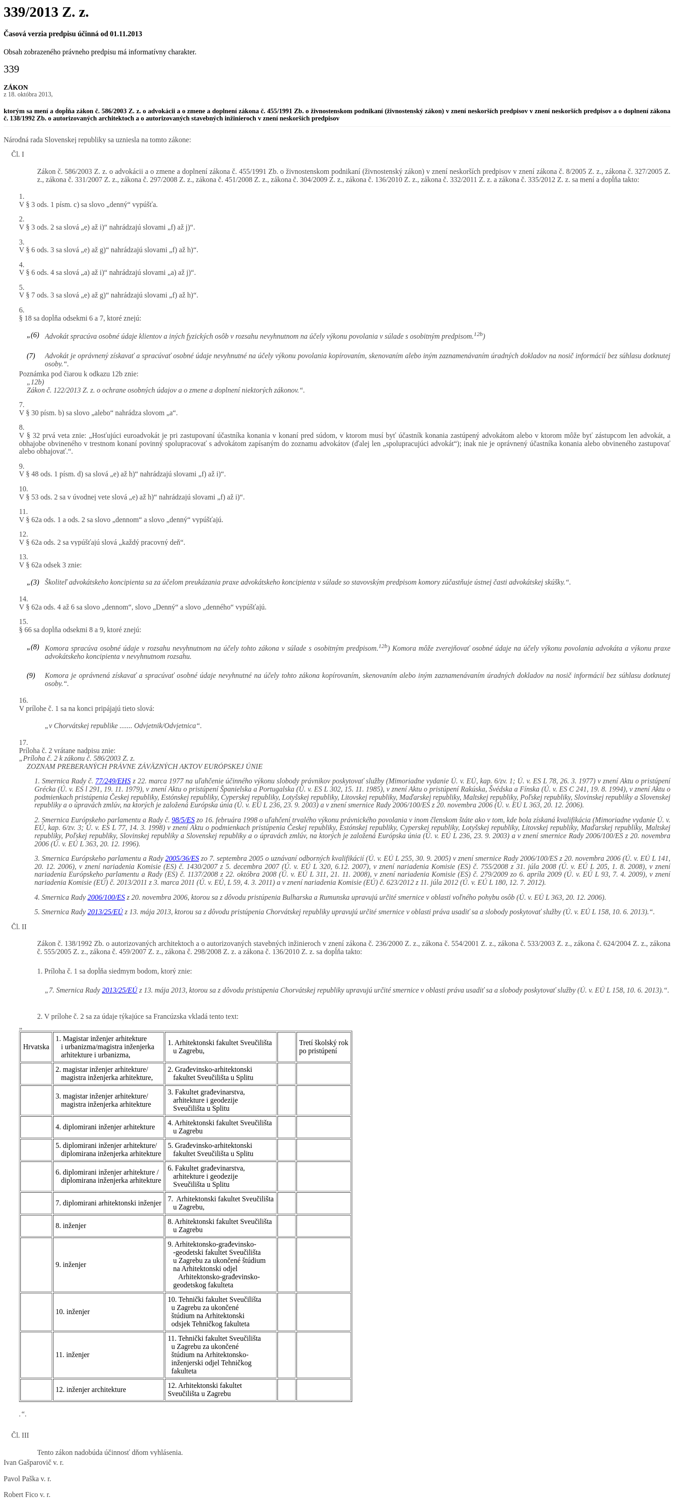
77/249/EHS (112, 781)
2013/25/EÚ (105, 912)
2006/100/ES (106, 897)
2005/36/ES (182, 858)
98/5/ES (183, 820)
